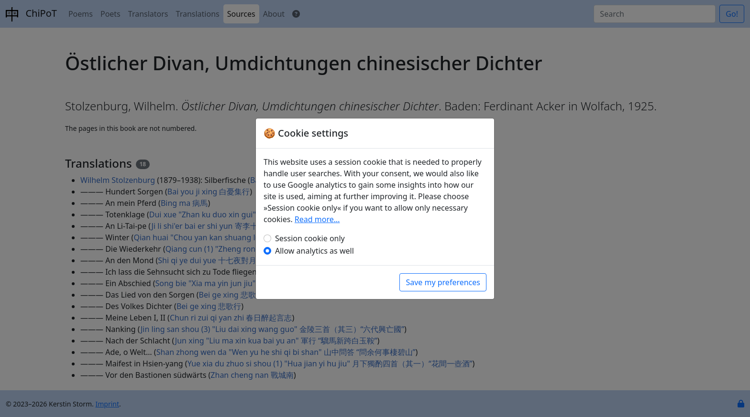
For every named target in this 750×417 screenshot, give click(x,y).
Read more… (317, 219)
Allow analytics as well (314, 251)
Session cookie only (310, 238)
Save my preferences (443, 282)
